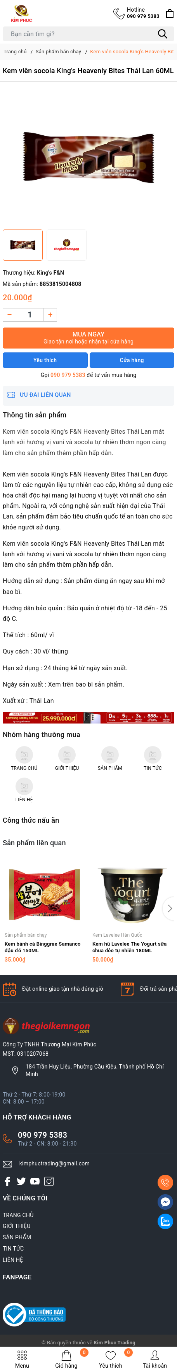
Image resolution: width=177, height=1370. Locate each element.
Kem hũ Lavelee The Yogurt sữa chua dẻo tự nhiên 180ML (129, 947)
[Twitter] (21, 1181)
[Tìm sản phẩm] (88, 34)
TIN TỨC (13, 1249)
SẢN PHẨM (17, 1237)
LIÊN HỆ (13, 1260)
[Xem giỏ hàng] (169, 13)
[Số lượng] (29, 315)
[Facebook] (7, 1181)
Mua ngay (88, 338)
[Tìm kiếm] (162, 34)
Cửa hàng (132, 360)
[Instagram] (49, 1181)
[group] (88, 157)
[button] (168, 908)
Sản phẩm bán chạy (26, 935)
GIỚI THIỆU (17, 1226)
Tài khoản (155, 1359)
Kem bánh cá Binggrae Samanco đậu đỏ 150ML (43, 947)
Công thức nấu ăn (31, 820)
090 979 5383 (143, 12)
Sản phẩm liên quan (34, 843)
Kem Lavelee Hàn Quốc (117, 935)
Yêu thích (116, 1359)
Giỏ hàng (71, 1359)
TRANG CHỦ (18, 1215)
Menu (22, 1359)
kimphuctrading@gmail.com (54, 1163)
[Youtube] (35, 1181)
